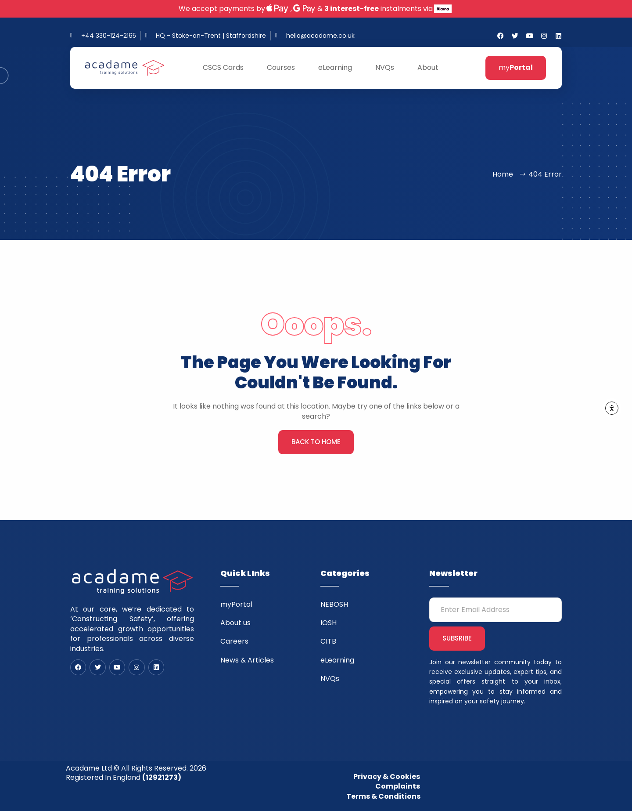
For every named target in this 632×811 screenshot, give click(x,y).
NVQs (388, 67)
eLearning (338, 67)
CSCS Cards (227, 67)
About (431, 67)
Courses (284, 67)
